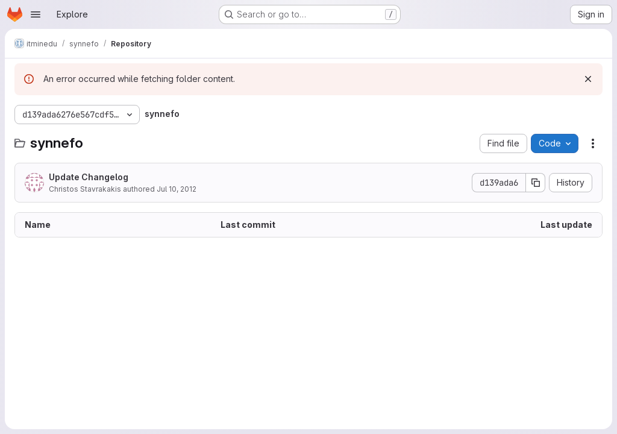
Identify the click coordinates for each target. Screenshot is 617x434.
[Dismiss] (588, 79)
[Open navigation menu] (35, 14)
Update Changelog (88, 177)
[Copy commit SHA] (535, 182)
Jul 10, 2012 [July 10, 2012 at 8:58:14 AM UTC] (176, 188)
